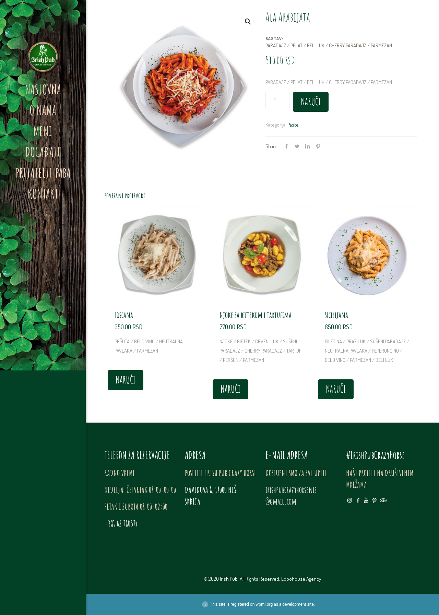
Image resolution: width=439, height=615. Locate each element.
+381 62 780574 (121, 523)
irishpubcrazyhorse (287, 490)
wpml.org (264, 604)
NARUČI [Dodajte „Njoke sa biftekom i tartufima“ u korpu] (230, 389)
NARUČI (311, 102)
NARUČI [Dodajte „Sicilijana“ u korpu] (336, 389)
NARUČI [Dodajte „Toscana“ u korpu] (125, 380)
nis (323, 490)
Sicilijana (336, 315)
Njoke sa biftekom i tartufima (256, 315)
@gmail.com (280, 501)
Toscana (124, 315)
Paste (293, 124)
